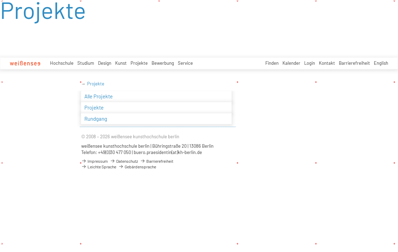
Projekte (139, 63)
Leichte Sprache (98, 166)
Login (309, 63)
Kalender (291, 63)
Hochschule (62, 63)
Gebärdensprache (137, 166)
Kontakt (327, 63)
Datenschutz (124, 161)
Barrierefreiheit (354, 63)
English (381, 63)
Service (185, 63)
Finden (272, 63)
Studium (85, 63)
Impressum (94, 161)
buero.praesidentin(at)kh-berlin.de (168, 152)
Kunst (121, 63)
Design (104, 63)
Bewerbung (163, 63)
